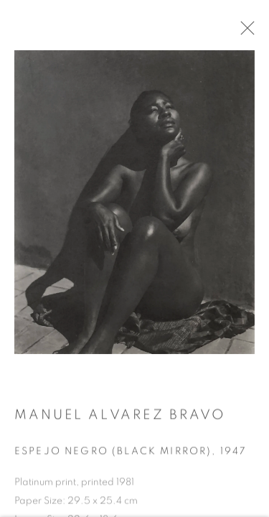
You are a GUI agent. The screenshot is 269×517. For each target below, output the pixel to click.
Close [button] (244, 32)
